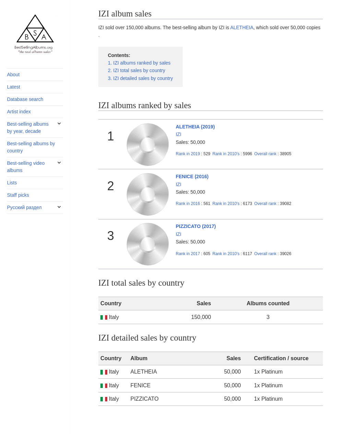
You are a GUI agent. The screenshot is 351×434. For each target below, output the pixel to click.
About (13, 74)
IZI (178, 134)
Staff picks (18, 195)
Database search (25, 99)
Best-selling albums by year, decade (27, 127)
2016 (188, 203)
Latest (13, 87)
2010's (227, 153)
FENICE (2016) (192, 176)
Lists (12, 182)
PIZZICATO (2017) (196, 226)
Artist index (19, 111)
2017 (188, 253)
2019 (188, 153)
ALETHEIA (242, 27)
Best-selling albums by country (31, 147)
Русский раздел (24, 207)
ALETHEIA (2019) (195, 126)
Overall (265, 153)
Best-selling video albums (26, 166)
